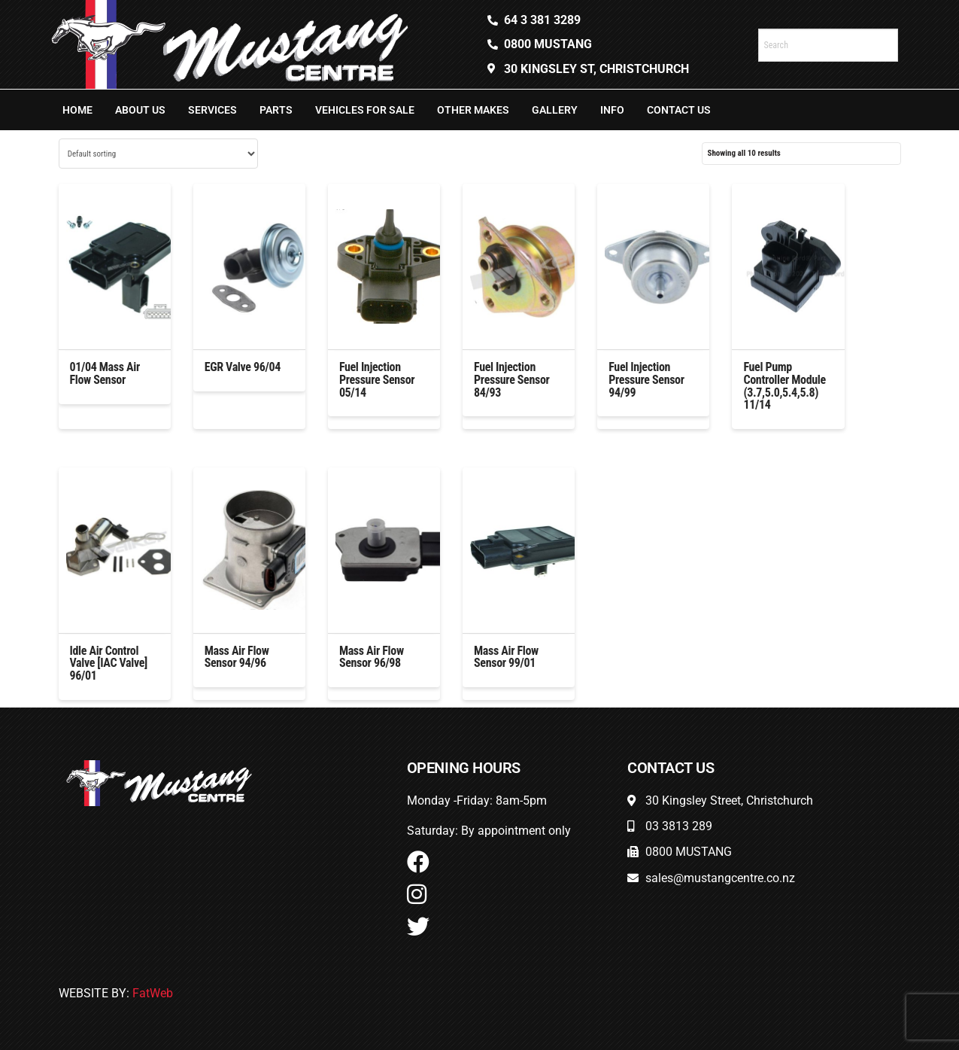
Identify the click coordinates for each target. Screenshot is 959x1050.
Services (212, 110)
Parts (276, 110)
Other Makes (473, 110)
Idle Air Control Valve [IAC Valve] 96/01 (108, 663)
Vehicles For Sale (364, 110)
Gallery (555, 110)
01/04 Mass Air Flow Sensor (105, 373)
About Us (140, 110)
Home (77, 110)
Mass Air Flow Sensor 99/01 (506, 657)
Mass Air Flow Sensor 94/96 (237, 657)
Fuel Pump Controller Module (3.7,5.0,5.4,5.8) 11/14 (784, 386)
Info (612, 110)
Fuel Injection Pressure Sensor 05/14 (376, 380)
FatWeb (152, 993)
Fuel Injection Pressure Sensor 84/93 (511, 380)
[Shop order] (158, 153)
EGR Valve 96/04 (243, 367)
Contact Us (679, 110)
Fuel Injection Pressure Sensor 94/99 (646, 380)
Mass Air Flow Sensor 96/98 (371, 657)
